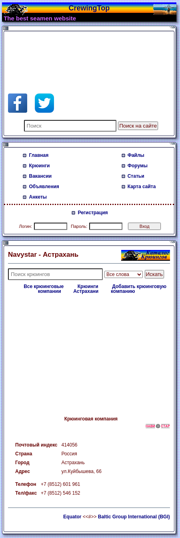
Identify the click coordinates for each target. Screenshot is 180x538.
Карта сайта (142, 186)
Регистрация (93, 212)
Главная (38, 155)
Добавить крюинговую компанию (138, 289)
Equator (72, 517)
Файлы (136, 155)
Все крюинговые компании (44, 289)
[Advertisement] (72, 53)
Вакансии (40, 176)
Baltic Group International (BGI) (134, 517)
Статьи (136, 176)
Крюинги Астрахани (85, 289)
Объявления (44, 186)
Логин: (25, 226)
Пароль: (79, 226)
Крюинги (39, 166)
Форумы (138, 166)
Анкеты (38, 197)
